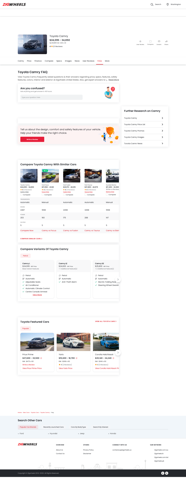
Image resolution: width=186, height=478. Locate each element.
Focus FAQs (45, 192)
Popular (25, 328)
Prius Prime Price (34, 368)
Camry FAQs (24, 192)
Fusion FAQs (67, 192)
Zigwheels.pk (159, 461)
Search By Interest (100, 427)
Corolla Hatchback (104, 354)
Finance (38, 61)
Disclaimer (87, 453)
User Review (140, 42)
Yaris (61, 354)
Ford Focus (45, 185)
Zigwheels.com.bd (161, 457)
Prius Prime (27, 354)
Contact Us (60, 453)
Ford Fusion (66, 185)
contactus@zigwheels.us (121, 450)
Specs (59, 61)
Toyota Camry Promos (134, 130)
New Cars (26, 412)
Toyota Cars (109, 321)
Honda (113, 433)
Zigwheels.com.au (161, 450)
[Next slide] (118, 279)
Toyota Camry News (133, 143)
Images (68, 61)
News (77, 61)
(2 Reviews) (49, 190)
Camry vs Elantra (113, 230)
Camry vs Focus (49, 230)
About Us (59, 450)
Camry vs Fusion (70, 230)
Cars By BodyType (78, 427)
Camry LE (63, 263)
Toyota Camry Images (134, 137)
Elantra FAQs (110, 192)
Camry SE (99, 263)
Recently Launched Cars (53, 427)
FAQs (99, 61)
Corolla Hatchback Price (110, 368)
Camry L (26, 263)
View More (37, 294)
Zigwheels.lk (158, 453)
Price (29, 61)
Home (20, 412)
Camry (21, 61)
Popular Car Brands (28, 427)
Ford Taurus (88, 185)
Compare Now (26, 230)
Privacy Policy (88, 450)
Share (166, 42)
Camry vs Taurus (92, 230)
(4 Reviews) (70, 190)
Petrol (25, 256)
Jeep (82, 433)
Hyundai (53, 433)
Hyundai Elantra (111, 185)
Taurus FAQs (88, 192)
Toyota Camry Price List (134, 124)
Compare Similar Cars (30, 239)
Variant (159, 42)
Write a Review (32, 139)
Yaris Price (67, 368)
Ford (22, 433)
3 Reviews (58, 46)
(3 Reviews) (27, 190)
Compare (150, 44)
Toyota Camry (25, 185)
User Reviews (88, 61)
